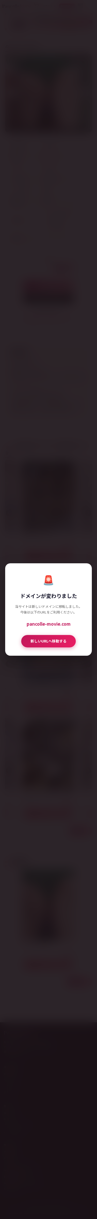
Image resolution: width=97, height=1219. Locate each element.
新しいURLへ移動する (48, 641)
